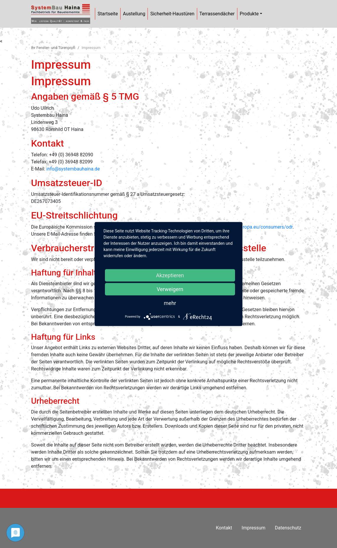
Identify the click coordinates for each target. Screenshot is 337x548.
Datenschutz (288, 528)
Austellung (134, 14)
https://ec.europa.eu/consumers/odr (254, 227)
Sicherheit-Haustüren (172, 14)
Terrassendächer (217, 14)
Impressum (253, 528)
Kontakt (224, 528)
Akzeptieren (170, 275)
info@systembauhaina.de (73, 169)
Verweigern (170, 289)
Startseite (108, 14)
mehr (170, 303)
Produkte (251, 14)
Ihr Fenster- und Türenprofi (53, 47)
